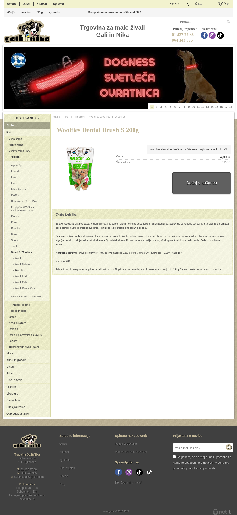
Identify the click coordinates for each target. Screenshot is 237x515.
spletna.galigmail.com (29, 476)
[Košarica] (208, 4)
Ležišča (13, 340)
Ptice (9, 373)
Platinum (16, 216)
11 (198, 106)
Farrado (15, 171)
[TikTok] (221, 35)
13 (207, 106)
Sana (14, 234)
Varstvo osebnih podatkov (131, 451)
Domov (11, 4)
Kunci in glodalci (16, 360)
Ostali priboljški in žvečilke (26, 296)
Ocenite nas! (128, 482)
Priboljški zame (15, 407)
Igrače (12, 316)
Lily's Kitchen (18, 189)
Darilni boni (13, 400)
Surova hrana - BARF (21, 150)
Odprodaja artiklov (17, 413)
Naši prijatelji (67, 468)
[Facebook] (205, 35)
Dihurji (10, 366)
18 (230, 106)
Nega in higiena (17, 322)
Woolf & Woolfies (21, 252)
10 (193, 106)
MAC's (15, 195)
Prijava (174, 4)
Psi (8, 132)
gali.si (57, 116)
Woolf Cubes (22, 282)
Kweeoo (15, 183)
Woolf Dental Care (25, 288)
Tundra (15, 246)
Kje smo (58, 4)
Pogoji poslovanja (126, 443)
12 (202, 106)
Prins (14, 222)
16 (221, 106)
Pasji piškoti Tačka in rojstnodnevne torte (22, 208)
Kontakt (42, 4)
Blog (40, 12)
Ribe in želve (14, 380)
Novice (25, 12)
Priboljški (14, 156)
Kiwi (13, 177)
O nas (26, 4)
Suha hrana (15, 138)
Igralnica (54, 12)
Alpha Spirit (17, 165)
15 (216, 106)
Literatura (12, 393)
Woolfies (20, 270)
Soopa (15, 240)
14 (211, 106)
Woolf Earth (21, 276)
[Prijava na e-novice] (228, 447)
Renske (15, 228)
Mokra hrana (16, 144)
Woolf (18, 258)
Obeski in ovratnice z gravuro (25, 334)
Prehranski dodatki (19, 304)
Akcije (11, 12)
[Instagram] (213, 35)
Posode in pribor (18, 310)
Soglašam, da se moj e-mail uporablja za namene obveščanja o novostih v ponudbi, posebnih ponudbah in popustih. (202, 462)
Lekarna (11, 387)
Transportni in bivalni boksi (24, 346)
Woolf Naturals (23, 264)
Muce (9, 353)
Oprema (13, 328)
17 (225, 106)
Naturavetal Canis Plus (24, 201)
